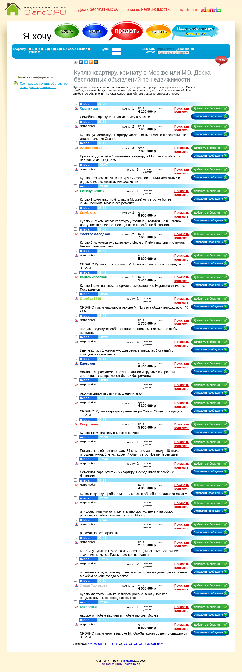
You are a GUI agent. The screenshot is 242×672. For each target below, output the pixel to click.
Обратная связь (112, 663)
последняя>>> (154, 643)
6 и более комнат (74, 49)
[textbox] (116, 49)
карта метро (165, 49)
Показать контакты (181, 110)
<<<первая (95, 643)
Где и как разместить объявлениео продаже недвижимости (44, 85)
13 (135, 643)
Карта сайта (132, 663)
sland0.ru (127, 660)
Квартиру (19, 49)
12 (130, 643)
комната (34, 52)
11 (125, 643)
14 (140, 643)
